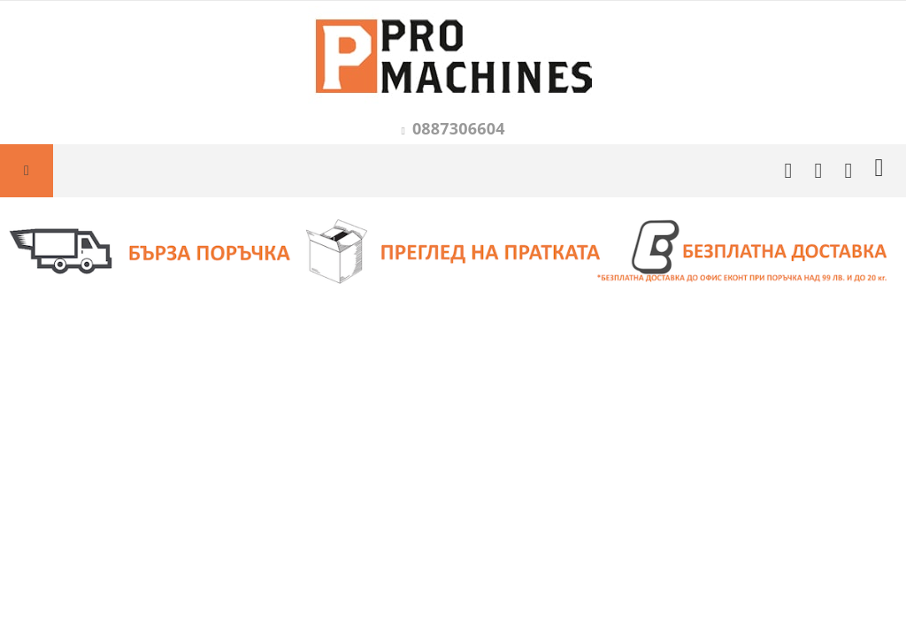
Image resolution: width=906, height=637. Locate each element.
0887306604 (458, 128)
